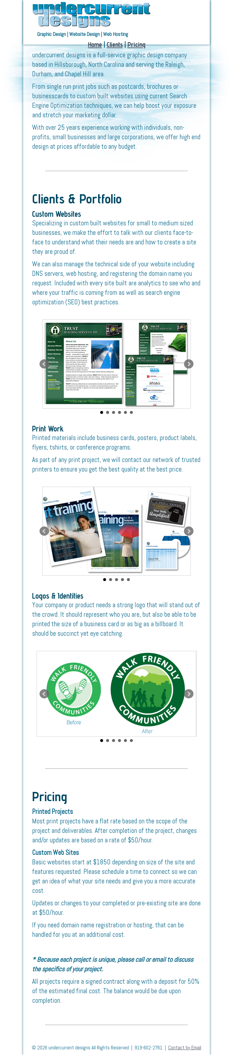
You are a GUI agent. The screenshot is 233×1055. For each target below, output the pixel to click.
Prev (44, 364)
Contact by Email (184, 1048)
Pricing (136, 44)
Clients (115, 44)
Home (95, 44)
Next (188, 364)
